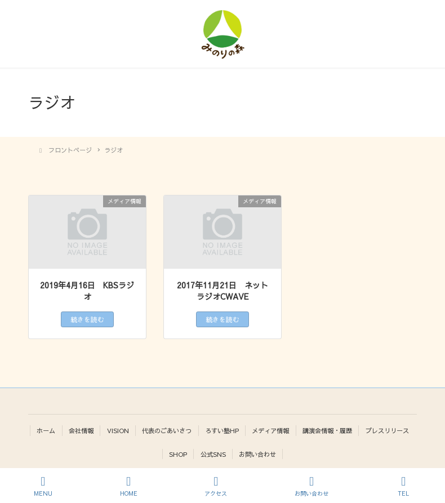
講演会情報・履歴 (327, 430)
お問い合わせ (257, 454)
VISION (118, 430)
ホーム (46, 430)
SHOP (178, 454)
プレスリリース (387, 430)
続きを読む (87, 319)
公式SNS (213, 454)
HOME (128, 486)
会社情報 (81, 430)
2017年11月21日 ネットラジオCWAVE (222, 291)
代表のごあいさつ (167, 430)
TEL (404, 486)
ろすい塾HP (222, 430)
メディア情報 (270, 430)
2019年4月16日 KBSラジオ (87, 291)
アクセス (215, 486)
